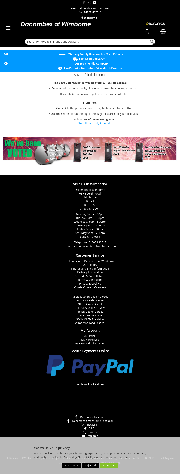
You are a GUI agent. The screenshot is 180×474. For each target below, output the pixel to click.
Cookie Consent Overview (90, 287)
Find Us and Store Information (90, 268)
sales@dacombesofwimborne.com (94, 246)
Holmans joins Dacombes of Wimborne (90, 261)
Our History (90, 265)
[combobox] (90, 42)
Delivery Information (90, 272)
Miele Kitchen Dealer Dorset (90, 296)
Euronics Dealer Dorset (90, 300)
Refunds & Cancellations (90, 276)
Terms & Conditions (90, 280)
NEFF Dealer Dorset (90, 304)
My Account (102, 123)
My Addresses (90, 339)
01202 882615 (97, 242)
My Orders (90, 336)
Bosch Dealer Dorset (90, 311)
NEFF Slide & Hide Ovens (90, 308)
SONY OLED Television (90, 319)
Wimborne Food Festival (90, 323)
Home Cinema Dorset (90, 315)
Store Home (85, 123)
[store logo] (55, 24)
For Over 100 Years (92, 54)
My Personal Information (90, 343)
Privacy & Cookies (90, 283)
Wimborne (90, 18)
